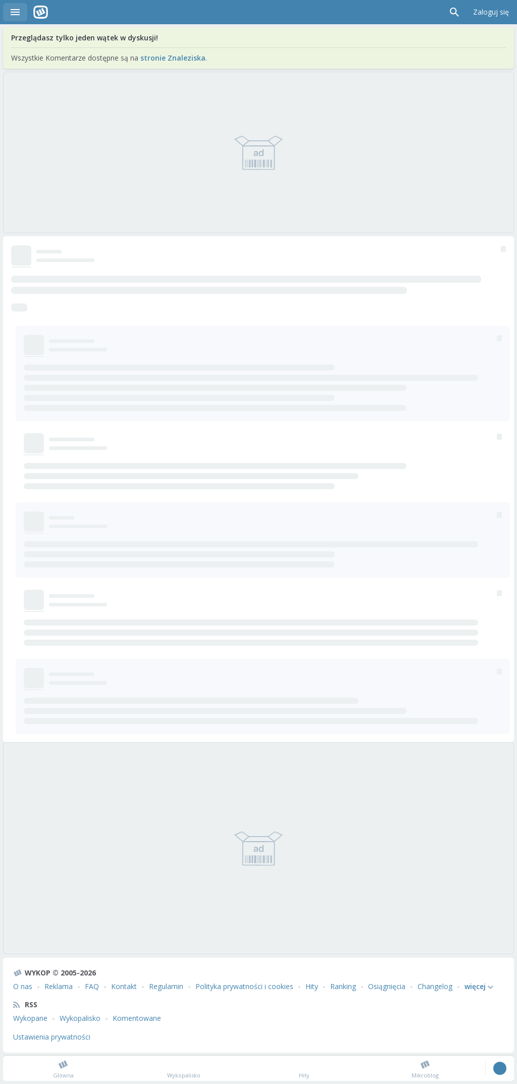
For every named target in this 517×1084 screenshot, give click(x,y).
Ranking (343, 986)
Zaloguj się (491, 12)
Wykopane (30, 1018)
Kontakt (124, 986)
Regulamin (166, 986)
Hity (311, 986)
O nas (22, 986)
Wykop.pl (40, 12)
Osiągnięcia (386, 986)
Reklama (58, 986)
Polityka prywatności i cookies (244, 986)
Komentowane (137, 1018)
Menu (15, 12)
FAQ (92, 986)
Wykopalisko (80, 1018)
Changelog (435, 986)
